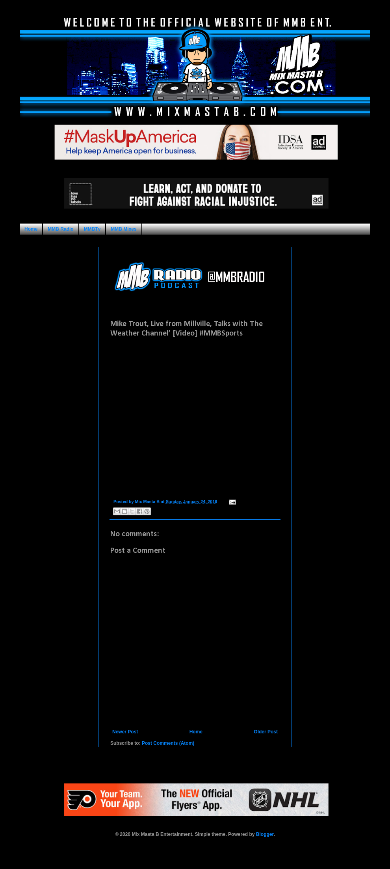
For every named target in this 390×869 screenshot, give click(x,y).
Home (30, 229)
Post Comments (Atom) (168, 743)
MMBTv (92, 229)
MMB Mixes (123, 229)
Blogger (265, 834)
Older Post (266, 732)
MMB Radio (60, 229)
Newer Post (125, 732)
